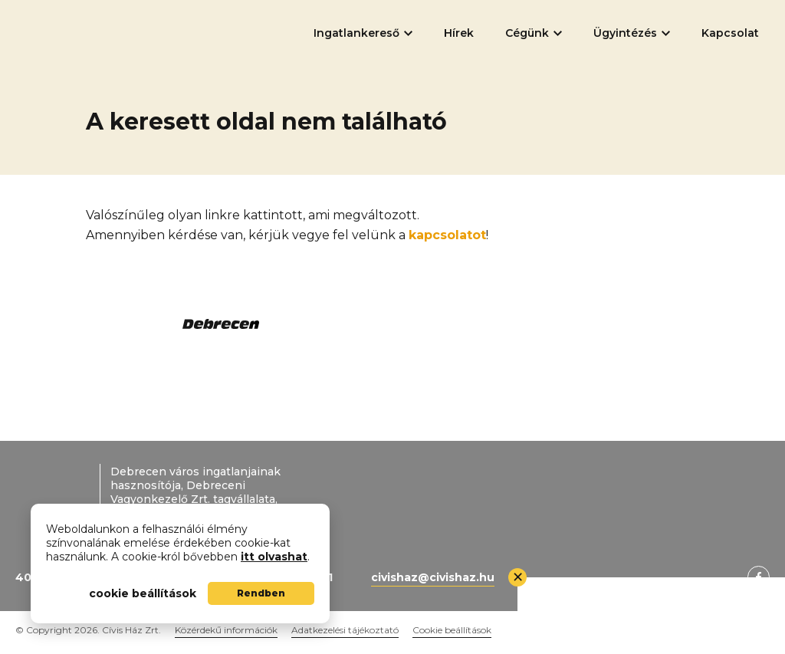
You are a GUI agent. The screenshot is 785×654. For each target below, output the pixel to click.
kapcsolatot (447, 235)
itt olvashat (274, 557)
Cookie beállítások (451, 630)
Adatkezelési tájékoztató (345, 630)
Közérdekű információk (226, 630)
